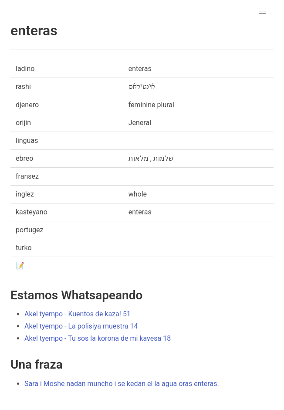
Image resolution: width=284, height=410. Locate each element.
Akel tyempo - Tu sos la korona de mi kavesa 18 (97, 338)
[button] (262, 11)
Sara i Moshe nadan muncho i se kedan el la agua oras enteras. (121, 384)
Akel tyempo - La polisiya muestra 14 (81, 326)
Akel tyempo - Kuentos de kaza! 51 (77, 314)
